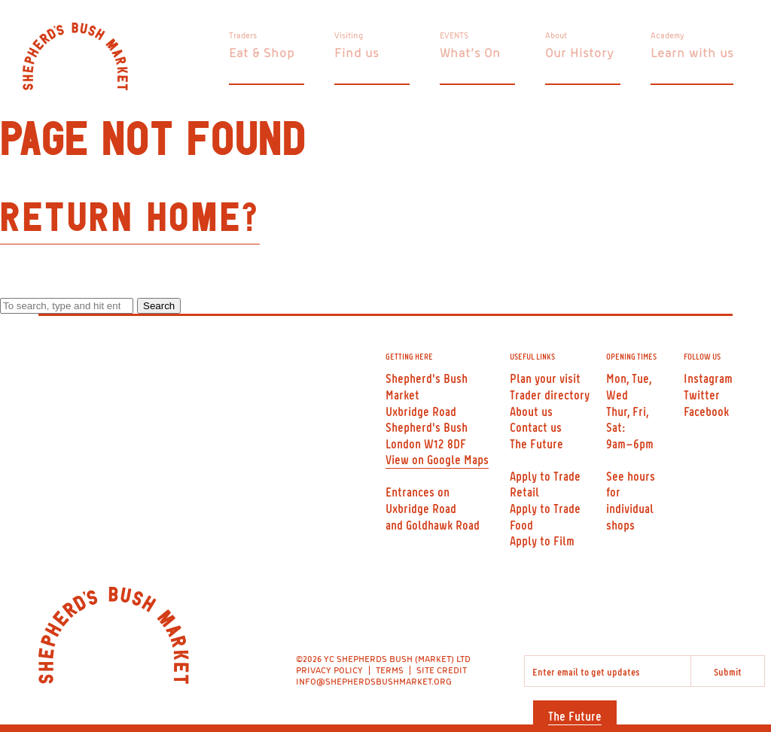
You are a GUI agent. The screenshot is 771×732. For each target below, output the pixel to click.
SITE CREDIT (441, 670)
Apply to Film (542, 540)
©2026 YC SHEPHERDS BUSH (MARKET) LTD (383, 658)
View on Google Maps (437, 459)
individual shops (630, 516)
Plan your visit (545, 378)
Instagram (708, 378)
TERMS (390, 670)
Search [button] (159, 305)
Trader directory (550, 394)
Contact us (536, 427)
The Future (575, 715)
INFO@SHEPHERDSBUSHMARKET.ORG (374, 681)
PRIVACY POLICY (329, 670)
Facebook (706, 411)
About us (531, 411)
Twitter (702, 394)
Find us (356, 52)
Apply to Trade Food (545, 516)
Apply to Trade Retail (545, 483)
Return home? (130, 219)
